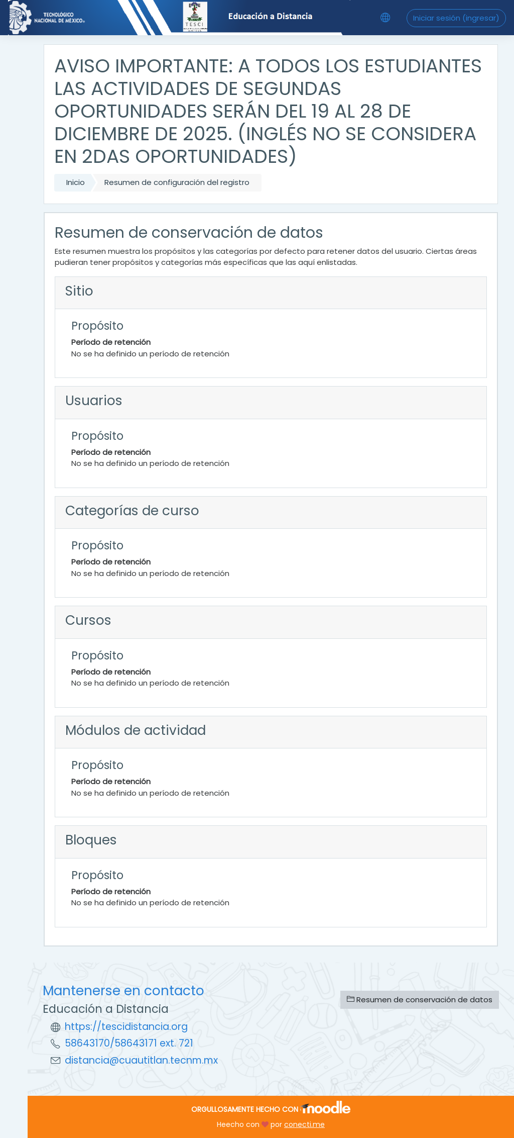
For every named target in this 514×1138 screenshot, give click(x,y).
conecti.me (304, 1124)
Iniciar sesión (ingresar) (456, 18)
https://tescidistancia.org (126, 1026)
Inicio (75, 182)
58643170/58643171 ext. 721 (129, 1043)
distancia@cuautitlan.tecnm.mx (141, 1060)
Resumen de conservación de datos (419, 999)
